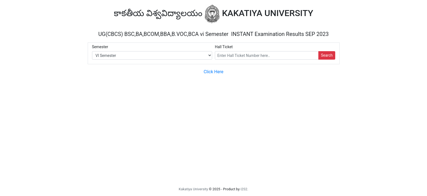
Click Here (213, 71)
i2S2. (244, 189)
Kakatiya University (193, 189)
